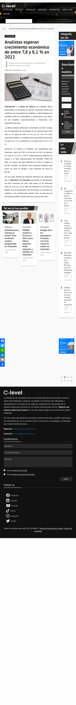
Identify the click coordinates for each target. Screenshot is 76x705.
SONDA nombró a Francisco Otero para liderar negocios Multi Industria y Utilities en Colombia (27, 242)
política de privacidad (19, 470)
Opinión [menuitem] (6, 14)
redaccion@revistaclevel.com (25, 429)
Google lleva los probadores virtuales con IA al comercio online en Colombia (46, 239)
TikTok (13, 511)
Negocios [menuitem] (19, 9)
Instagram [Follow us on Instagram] (14, 516)
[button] (61, 377)
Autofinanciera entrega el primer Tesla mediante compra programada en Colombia (12, 238)
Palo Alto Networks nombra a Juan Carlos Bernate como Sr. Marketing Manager (68, 263)
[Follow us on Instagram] (8, 516)
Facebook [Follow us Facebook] (14, 495)
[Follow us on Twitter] (8, 521)
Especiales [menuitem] (42, 9)
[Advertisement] (38, 560)
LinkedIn (13, 500)
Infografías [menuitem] (54, 9)
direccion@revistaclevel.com (24, 433)
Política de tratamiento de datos (51, 528)
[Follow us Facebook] (8, 495)
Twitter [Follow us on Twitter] (13, 521)
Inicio (3, 29)
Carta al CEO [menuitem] (67, 9)
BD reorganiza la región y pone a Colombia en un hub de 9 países (68, 197)
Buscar (8, 17)
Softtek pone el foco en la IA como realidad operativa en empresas (68, 296)
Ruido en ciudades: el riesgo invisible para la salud (68, 167)
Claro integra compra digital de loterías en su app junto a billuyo (68, 229)
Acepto (67, 114)
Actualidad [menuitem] (8, 9)
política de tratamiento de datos (68, 126)
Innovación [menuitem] (30, 9)
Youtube (14, 505)
